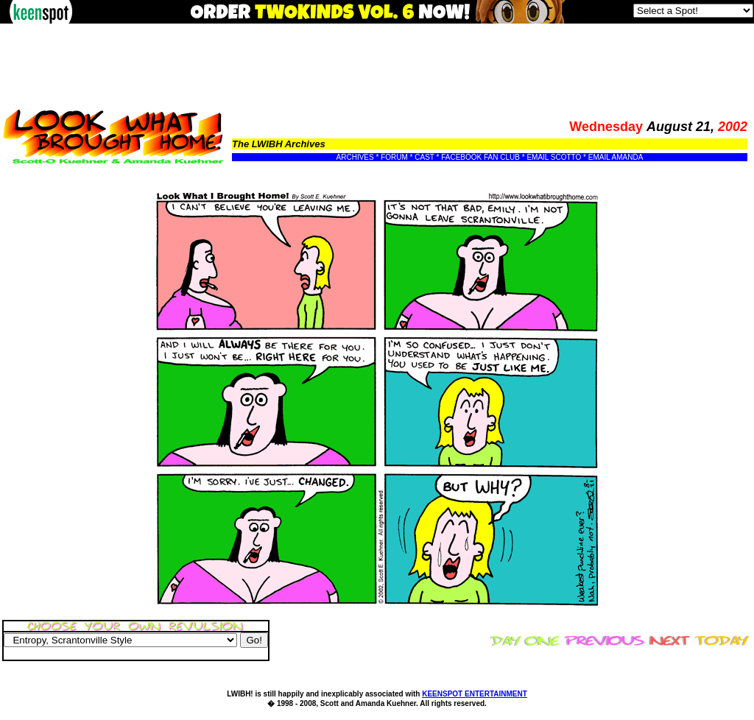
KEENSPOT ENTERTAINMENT (474, 694)
